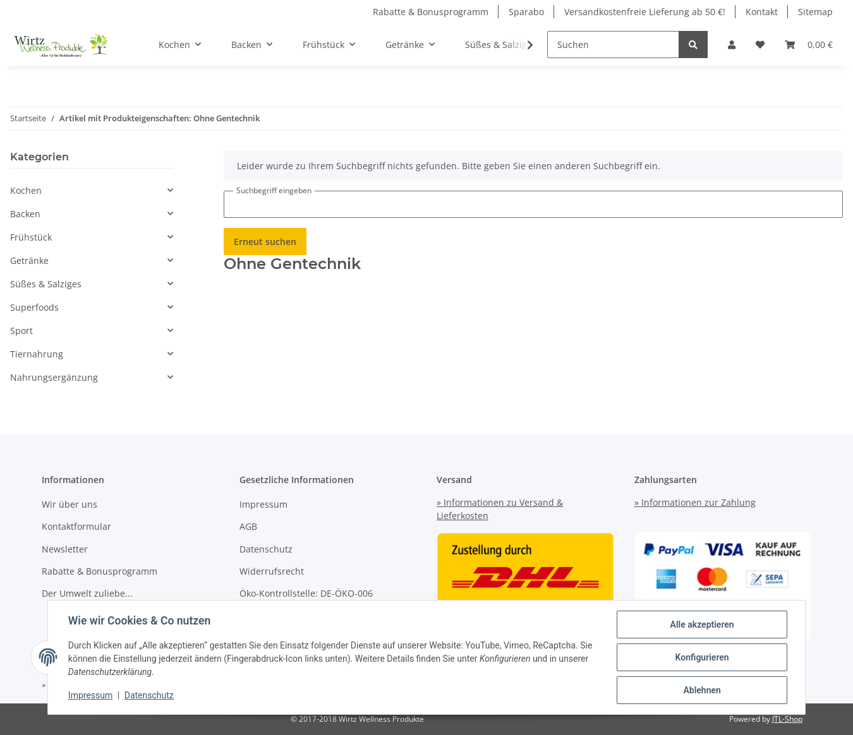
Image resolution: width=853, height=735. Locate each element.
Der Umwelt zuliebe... (87, 593)
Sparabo (526, 12)
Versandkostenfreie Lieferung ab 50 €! (644, 12)
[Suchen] (613, 44)
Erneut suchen (265, 242)
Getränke (29, 260)
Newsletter (65, 549)
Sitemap (815, 12)
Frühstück (31, 237)
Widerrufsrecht (271, 571)
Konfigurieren (702, 657)
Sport (21, 331)
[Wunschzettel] (760, 44)
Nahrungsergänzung (54, 377)
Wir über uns (69, 504)
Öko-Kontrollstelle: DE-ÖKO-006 (306, 593)
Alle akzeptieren (702, 624)
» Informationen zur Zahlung (695, 502)
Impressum (263, 504)
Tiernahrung (36, 354)
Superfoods (34, 307)
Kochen (26, 190)
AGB (248, 526)
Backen (25, 214)
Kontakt (762, 12)
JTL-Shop (787, 719)
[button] (732, 44)
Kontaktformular (76, 526)
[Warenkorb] (809, 44)
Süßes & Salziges (46, 284)
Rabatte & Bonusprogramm (430, 12)
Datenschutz (266, 549)
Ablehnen (701, 690)
